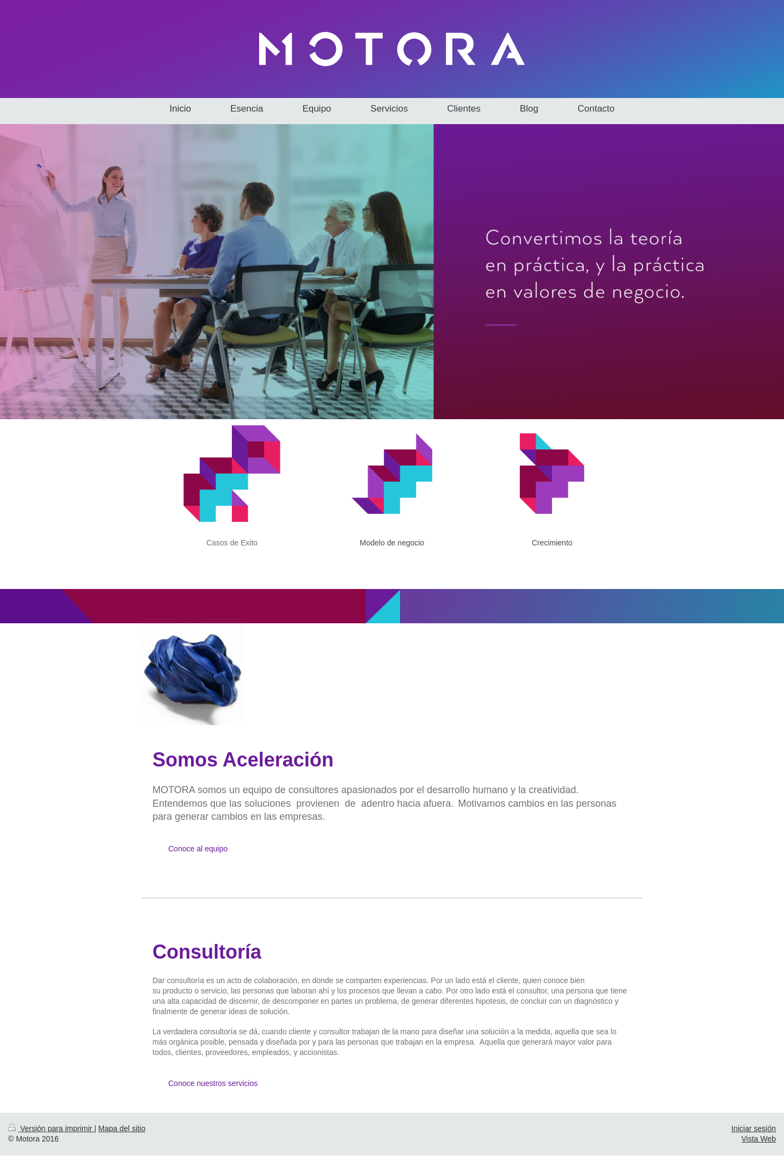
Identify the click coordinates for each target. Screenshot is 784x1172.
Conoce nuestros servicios (213, 1083)
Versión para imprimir (51, 1128)
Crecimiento (552, 542)
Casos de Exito (232, 542)
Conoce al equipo (198, 848)
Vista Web (759, 1138)
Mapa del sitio (122, 1128)
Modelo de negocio (392, 542)
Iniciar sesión (753, 1128)
